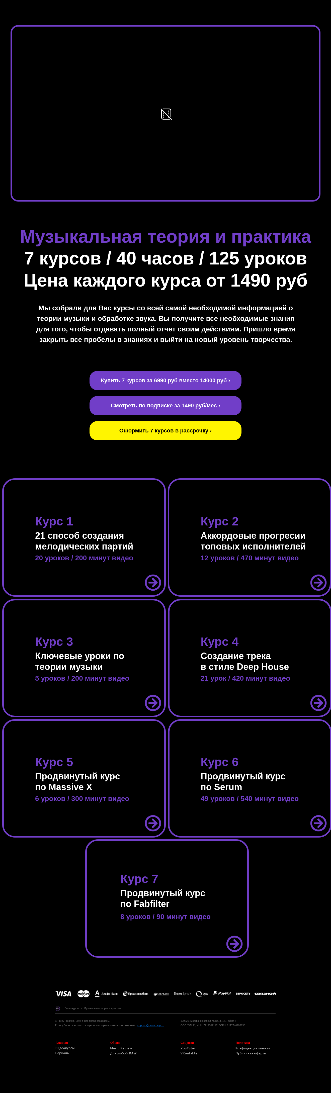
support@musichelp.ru (150, 1025)
